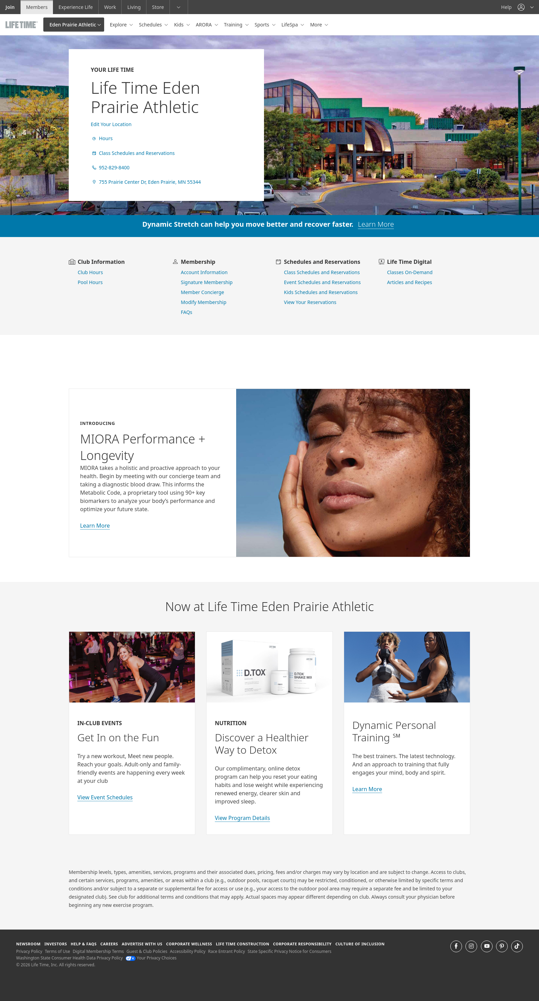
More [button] (316, 24)
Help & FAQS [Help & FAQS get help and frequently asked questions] (84, 943)
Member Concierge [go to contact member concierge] (202, 292)
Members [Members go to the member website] (37, 7)
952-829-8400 (110, 167)
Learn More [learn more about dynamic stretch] (376, 224)
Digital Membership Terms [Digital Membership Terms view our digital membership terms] (98, 951)
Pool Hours (90, 282)
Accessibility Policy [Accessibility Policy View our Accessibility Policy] (187, 951)
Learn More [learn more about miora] (95, 525)
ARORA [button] (204, 24)
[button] (526, 7)
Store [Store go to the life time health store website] (158, 7)
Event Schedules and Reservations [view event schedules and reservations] (322, 282)
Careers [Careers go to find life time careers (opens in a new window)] (109, 943)
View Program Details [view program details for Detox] (242, 818)
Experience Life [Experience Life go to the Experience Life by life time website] (75, 7)
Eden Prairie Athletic (73, 24)
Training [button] (234, 24)
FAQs (186, 312)
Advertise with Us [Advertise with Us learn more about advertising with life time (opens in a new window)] (142, 943)
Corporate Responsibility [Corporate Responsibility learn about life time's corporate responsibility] (302, 943)
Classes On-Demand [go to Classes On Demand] (409, 272)
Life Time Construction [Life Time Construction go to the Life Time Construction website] (242, 943)
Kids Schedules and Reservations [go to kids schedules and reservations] (321, 292)
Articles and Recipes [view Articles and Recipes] (409, 282)
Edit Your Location (111, 124)
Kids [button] (179, 24)
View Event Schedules (105, 797)
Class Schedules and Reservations (133, 153)
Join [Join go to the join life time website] (10, 7)
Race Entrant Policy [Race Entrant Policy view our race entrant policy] (226, 951)
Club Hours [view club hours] (90, 272)
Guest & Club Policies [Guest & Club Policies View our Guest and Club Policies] (146, 951)
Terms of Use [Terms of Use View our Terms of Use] (57, 951)
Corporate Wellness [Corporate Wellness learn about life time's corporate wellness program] (189, 943)
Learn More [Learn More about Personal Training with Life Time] (367, 789)
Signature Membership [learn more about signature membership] (207, 282)
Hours (102, 138)
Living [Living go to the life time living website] (134, 7)
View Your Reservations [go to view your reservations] (310, 302)
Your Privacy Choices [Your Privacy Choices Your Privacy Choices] (151, 958)
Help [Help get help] (506, 7)
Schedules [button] (151, 24)
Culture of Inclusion (360, 943)
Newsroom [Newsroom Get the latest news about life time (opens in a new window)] (28, 943)
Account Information (204, 272)
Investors (55, 943)
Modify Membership (204, 302)
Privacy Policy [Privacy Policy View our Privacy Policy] (29, 951)
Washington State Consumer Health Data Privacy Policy (69, 958)
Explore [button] (119, 24)
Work (110, 7)
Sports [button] (263, 24)
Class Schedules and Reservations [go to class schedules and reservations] (322, 272)
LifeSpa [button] (290, 24)
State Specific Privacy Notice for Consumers (289, 951)
